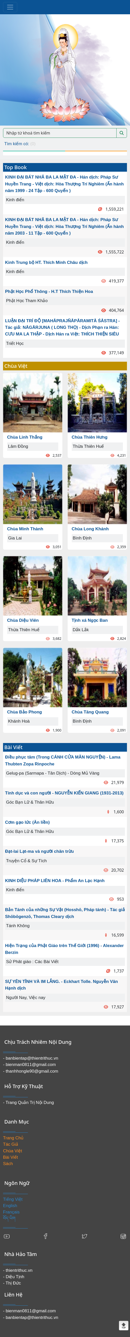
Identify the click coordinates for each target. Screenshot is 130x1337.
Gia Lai (15, 538)
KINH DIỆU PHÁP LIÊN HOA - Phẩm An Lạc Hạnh (55, 880)
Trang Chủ (13, 1138)
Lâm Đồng (18, 446)
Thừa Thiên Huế (24, 629)
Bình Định (82, 538)
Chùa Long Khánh (90, 528)
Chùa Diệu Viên (23, 620)
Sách (8, 1163)
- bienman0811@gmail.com (29, 1064)
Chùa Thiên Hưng (89, 437)
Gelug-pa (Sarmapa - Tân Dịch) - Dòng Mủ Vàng (52, 773)
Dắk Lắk (81, 629)
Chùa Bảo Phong (24, 712)
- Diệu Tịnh (13, 1276)
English (10, 1205)
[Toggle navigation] (10, 7)
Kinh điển (15, 199)
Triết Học (15, 343)
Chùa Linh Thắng (24, 437)
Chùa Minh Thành (25, 528)
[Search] (60, 133)
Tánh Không (18, 925)
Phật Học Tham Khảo (27, 300)
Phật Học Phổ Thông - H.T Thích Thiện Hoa (49, 291)
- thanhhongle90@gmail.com (30, 1071)
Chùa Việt (12, 1151)
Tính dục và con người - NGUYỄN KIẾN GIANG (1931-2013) (64, 793)
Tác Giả (10, 1144)
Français (11, 1212)
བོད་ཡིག (9, 1218)
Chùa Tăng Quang (90, 712)
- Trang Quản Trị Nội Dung (28, 1102)
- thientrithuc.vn (17, 1270)
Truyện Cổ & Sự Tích (26, 860)
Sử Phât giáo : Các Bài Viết (32, 961)
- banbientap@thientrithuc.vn (30, 1058)
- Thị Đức (12, 1283)
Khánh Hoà (19, 721)
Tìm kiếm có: (19, 143)
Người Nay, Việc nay (25, 997)
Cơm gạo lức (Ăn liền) (27, 822)
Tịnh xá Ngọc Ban (90, 620)
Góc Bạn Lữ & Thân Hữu (30, 802)
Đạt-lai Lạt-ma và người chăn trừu (39, 851)
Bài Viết (10, 1157)
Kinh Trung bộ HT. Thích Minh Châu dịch (46, 262)
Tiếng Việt (13, 1199)
